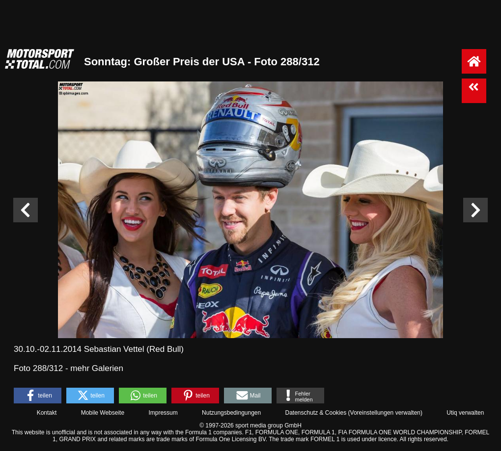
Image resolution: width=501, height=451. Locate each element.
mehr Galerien (96, 368)
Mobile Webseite (103, 412)
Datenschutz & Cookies (315, 412)
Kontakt (47, 412)
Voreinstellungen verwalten (385, 412)
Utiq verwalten (465, 412)
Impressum (162, 412)
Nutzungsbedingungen (231, 412)
